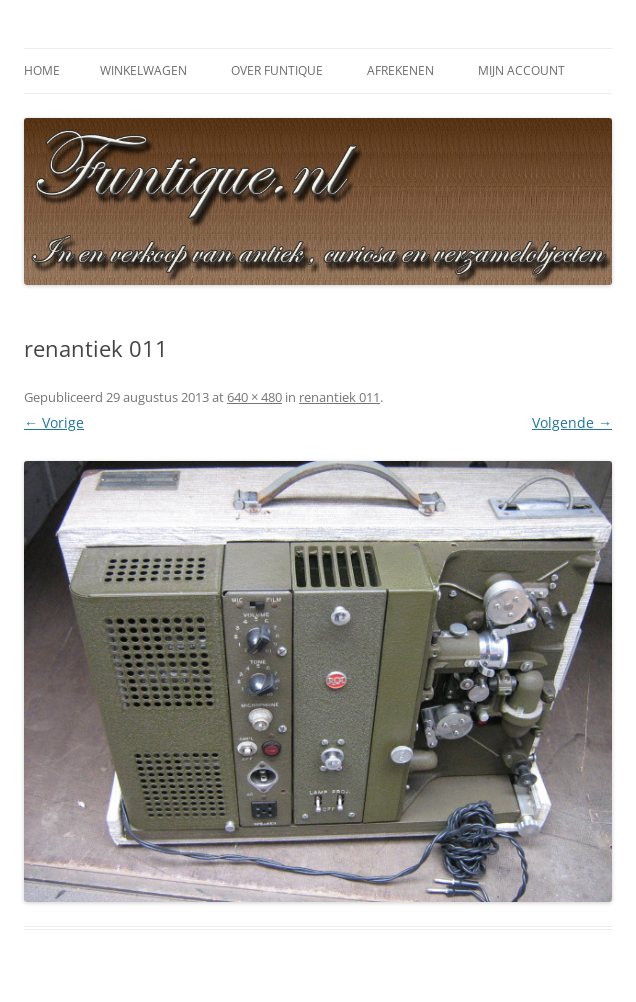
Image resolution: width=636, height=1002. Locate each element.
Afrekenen (400, 70)
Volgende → (572, 422)
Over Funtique (277, 70)
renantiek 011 (339, 397)
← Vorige (54, 422)
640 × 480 (254, 397)
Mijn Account (521, 70)
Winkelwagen (143, 70)
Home (42, 70)
